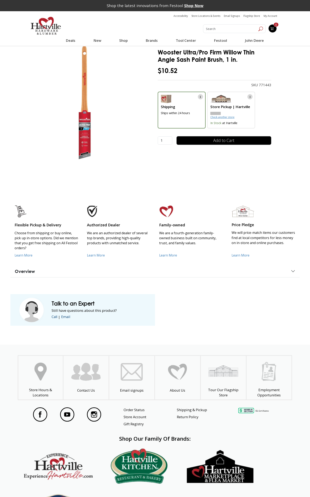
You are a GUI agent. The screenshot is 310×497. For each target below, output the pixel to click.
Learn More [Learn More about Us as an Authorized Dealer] (96, 255)
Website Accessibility (46, 486)
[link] (85, 102)
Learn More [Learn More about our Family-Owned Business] (168, 255)
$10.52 (167, 70)
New (97, 40)
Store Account (135, 416)
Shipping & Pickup (192, 409)
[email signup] (132, 378)
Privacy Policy (94, 486)
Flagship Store (251, 16)
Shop (124, 41)
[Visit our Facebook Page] (40, 414)
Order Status (134, 409)
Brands (151, 40)
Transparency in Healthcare (199, 486)
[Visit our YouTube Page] (67, 414)
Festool (220, 40)
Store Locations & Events (205, 16)
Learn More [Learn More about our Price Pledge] (241, 255)
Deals (71, 41)
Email (66, 316)
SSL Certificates (262, 410)
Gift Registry (134, 424)
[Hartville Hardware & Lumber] (45, 26)
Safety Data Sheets (142, 486)
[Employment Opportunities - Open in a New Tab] (269, 378)
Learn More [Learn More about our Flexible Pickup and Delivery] (24, 255)
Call (55, 316)
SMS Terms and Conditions (260, 486)
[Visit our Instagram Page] (94, 414)
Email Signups (232, 16)
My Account (270, 16)
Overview (25, 271)
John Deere (254, 40)
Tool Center (186, 40)
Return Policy (187, 416)
